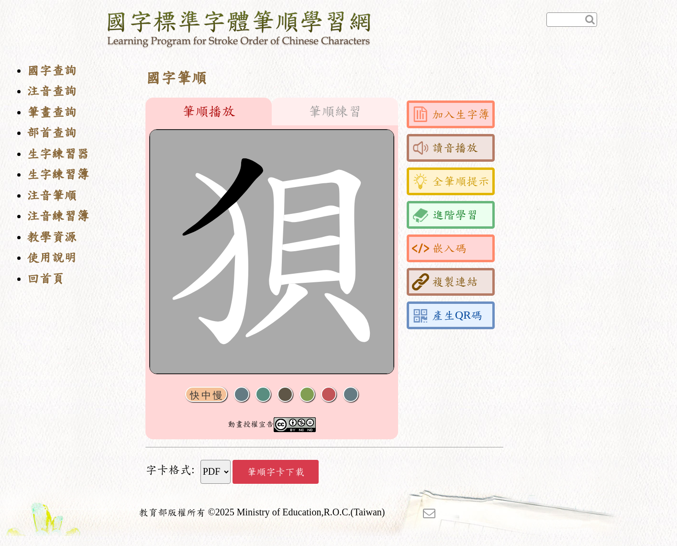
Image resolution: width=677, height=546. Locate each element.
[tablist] (271, 111)
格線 (329, 394)
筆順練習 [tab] (335, 111)
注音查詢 (52, 91)
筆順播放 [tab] (208, 111)
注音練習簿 (58, 216)
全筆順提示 (450, 181)
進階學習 (445, 214)
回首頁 (45, 279)
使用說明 (52, 258)
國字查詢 (52, 71)
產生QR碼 (447, 315)
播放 (263, 394)
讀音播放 (445, 147)
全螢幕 (351, 394)
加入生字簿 (450, 114)
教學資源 (52, 237)
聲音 (241, 394)
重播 (307, 394)
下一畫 (285, 394)
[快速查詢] (571, 19)
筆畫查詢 (52, 112)
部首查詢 (52, 133)
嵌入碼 (439, 248)
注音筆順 (52, 195)
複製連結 (445, 281)
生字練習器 (58, 154)
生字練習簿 (58, 174)
